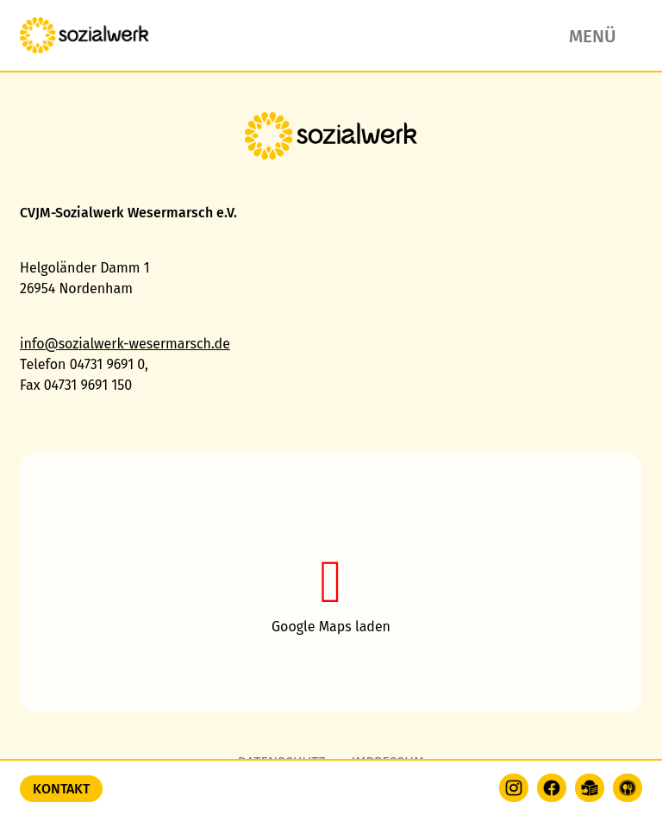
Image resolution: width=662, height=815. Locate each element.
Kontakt (61, 789)
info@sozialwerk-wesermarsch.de (125, 343)
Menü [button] (592, 36)
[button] (331, 582)
